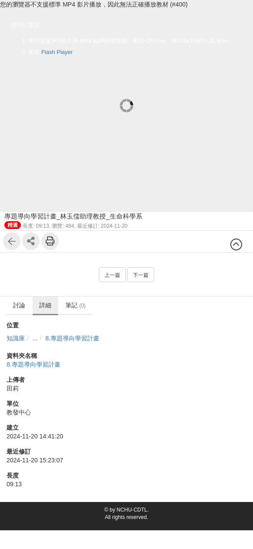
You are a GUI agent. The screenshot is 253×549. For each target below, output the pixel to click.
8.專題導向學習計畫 (72, 338)
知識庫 (16, 338)
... (35, 338)
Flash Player (57, 52)
